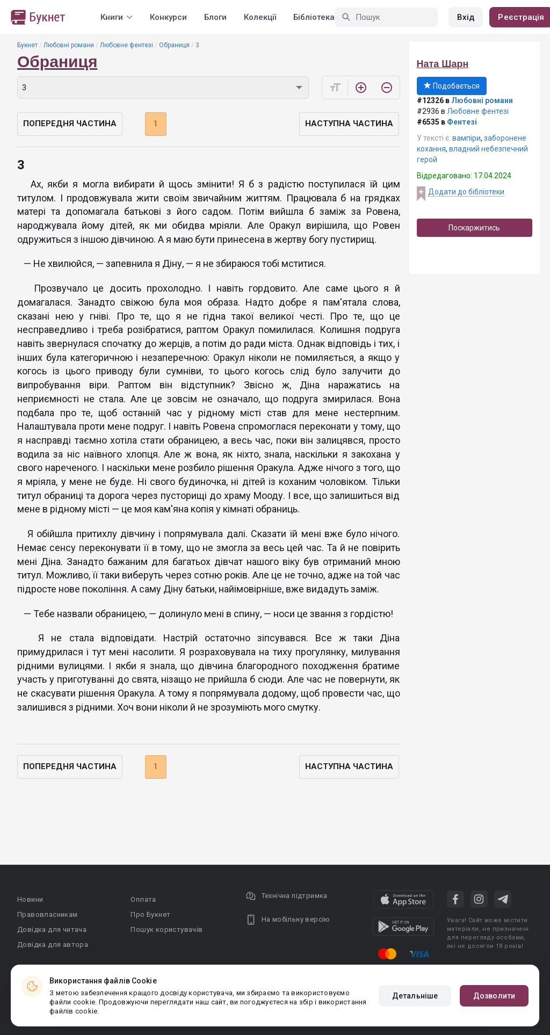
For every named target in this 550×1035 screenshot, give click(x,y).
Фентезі (462, 122)
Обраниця (174, 45)
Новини (30, 899)
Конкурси (168, 17)
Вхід (465, 17)
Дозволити (494, 995)
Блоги (215, 17)
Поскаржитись (474, 227)
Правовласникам (47, 914)
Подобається (452, 86)
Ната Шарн (443, 64)
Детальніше (415, 995)
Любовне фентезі (126, 45)
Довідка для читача (51, 929)
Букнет (27, 45)
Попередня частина (70, 123)
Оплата (143, 899)
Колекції (260, 17)
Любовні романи (69, 45)
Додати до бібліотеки (466, 191)
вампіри (466, 138)
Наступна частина (349, 123)
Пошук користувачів (166, 929)
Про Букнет (150, 914)
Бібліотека (314, 17)
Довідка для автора (52, 944)
